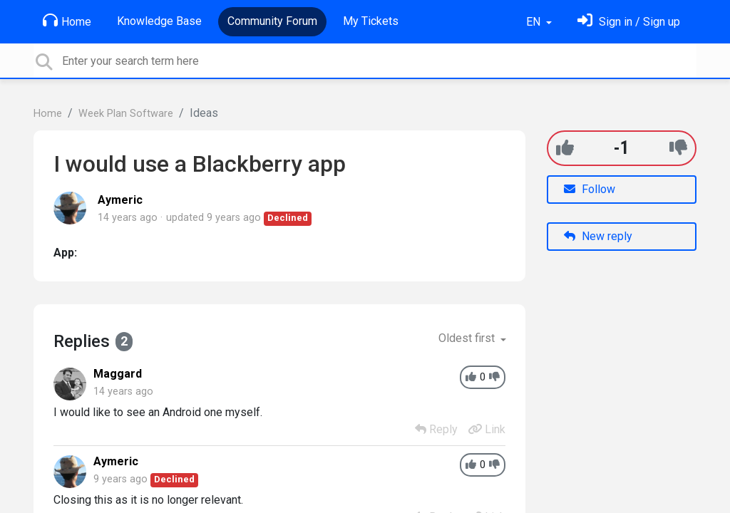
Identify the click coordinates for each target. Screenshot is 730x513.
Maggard (117, 373)
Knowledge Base (159, 21)
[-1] (678, 148)
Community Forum (272, 21)
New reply (598, 236)
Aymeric (120, 200)
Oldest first (468, 338)
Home (67, 20)
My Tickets (371, 21)
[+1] (565, 148)
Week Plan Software (125, 114)
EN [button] (534, 21)
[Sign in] (629, 21)
